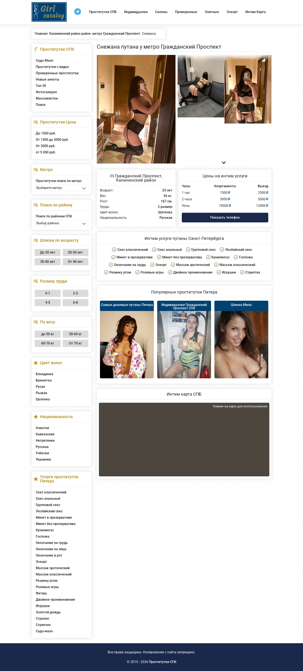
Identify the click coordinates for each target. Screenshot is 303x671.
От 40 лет (75, 262)
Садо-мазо (44, 631)
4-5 (47, 302)
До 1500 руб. (46, 133)
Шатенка (43, 399)
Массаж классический (54, 574)
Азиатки (42, 428)
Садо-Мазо (44, 60)
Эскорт (232, 12)
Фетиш (41, 593)
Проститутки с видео (52, 67)
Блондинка (44, 374)
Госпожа (42, 536)
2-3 (75, 293)
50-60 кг (75, 334)
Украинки (43, 459)
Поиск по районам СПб (54, 216)
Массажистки (47, 98)
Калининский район (136, 180)
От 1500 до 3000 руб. (52, 140)
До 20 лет (47, 252)
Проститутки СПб (162, 662)
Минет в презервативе (54, 518)
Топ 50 (41, 86)
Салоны (161, 12)
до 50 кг (47, 334)
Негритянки (45, 440)
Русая (40, 387)
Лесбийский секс (49, 511)
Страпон (42, 619)
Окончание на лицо (51, 549)
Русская (42, 447)
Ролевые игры (47, 587)
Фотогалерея (46, 92)
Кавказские (45, 434)
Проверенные (186, 12)
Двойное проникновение (55, 600)
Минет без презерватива (56, 524)
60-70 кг (47, 343)
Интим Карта (255, 12)
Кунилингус (45, 530)
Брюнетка (44, 380)
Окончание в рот (49, 555)
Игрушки (43, 606)
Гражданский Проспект (138, 175)
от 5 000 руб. (46, 152)
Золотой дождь (48, 612)
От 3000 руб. (45, 146)
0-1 (47, 293)
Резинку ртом (46, 581)
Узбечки (42, 453)
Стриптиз (43, 625)
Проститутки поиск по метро (58, 181)
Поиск (40, 105)
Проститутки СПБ (103, 12)
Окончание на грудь (52, 543)
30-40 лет (47, 262)
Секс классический (51, 492)
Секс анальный (48, 499)
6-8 (75, 302)
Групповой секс (48, 505)
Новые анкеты (47, 79)
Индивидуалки (136, 12)
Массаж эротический (53, 568)
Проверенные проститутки (57, 73)
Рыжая (41, 393)
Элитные (212, 12)
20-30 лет (75, 252)
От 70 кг (75, 343)
